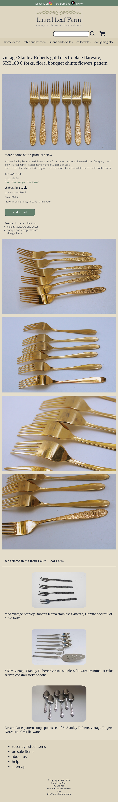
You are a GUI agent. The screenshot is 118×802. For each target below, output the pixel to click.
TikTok (79, 3)
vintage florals (14, 233)
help (15, 761)
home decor (12, 42)
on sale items (23, 751)
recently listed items (29, 746)
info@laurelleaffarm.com (59, 794)
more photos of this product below (28, 155)
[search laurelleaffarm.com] (93, 34)
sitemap (18, 766)
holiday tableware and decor (22, 226)
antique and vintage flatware (22, 230)
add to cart (20, 212)
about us (19, 756)
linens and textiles (61, 42)
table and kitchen (35, 42)
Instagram (59, 3)
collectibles (84, 42)
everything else (104, 42)
